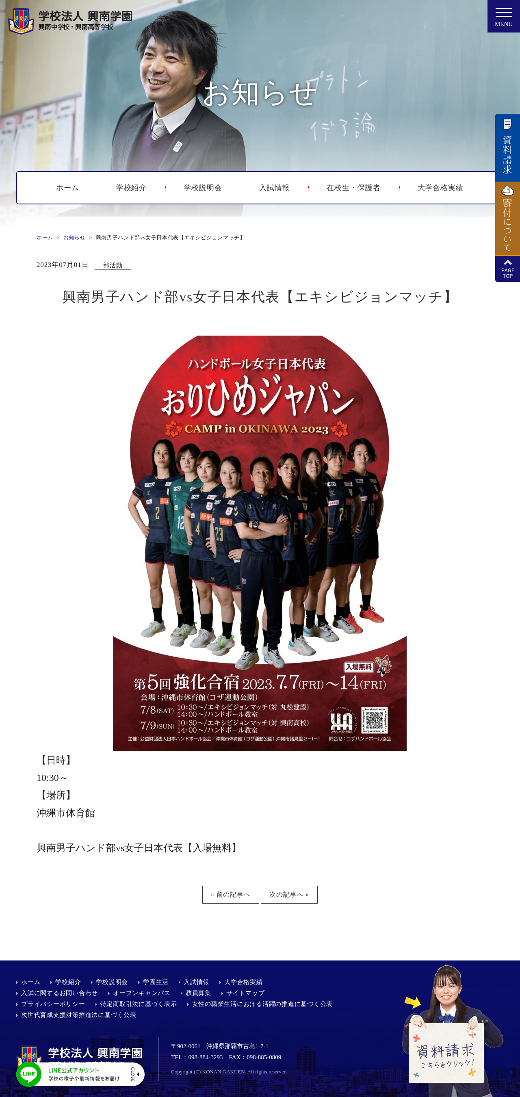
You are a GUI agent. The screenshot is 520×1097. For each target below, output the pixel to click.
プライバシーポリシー (53, 1004)
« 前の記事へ (231, 894)
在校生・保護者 (353, 188)
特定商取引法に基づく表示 (138, 1004)
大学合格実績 (441, 188)
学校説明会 (203, 188)
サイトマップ (245, 993)
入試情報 (274, 188)
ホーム (67, 188)
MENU (504, 19)
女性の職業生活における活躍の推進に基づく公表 (262, 1004)
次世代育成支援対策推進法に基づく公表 (78, 1015)
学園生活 (156, 982)
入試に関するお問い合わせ (59, 993)
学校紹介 (131, 188)
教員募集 (198, 993)
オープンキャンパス (142, 993)
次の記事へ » (289, 894)
